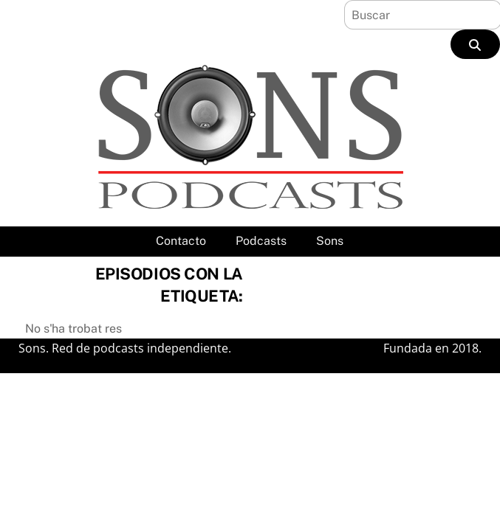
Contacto (181, 241)
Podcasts (261, 241)
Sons (329, 241)
